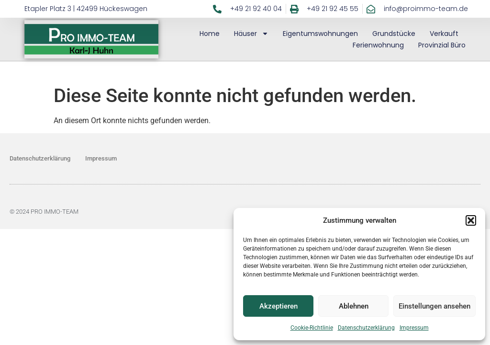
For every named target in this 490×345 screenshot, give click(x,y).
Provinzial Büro (442, 45)
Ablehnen (353, 306)
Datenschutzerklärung (366, 327)
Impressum (414, 327)
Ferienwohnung (378, 45)
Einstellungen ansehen (434, 306)
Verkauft (444, 33)
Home (210, 33)
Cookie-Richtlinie (311, 327)
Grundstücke (393, 33)
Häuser (251, 33)
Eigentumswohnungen (320, 33)
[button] (471, 220)
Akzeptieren (278, 306)
